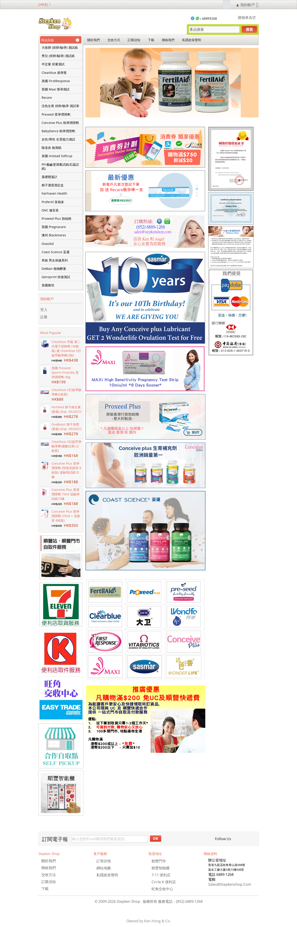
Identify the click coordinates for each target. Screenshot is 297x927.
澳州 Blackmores (54, 235)
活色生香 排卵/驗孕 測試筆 (60, 106)
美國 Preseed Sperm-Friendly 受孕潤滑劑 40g (65, 372)
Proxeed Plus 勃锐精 (56, 219)
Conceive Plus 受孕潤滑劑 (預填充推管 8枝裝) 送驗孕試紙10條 (66, 470)
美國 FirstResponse (56, 81)
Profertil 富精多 (53, 202)
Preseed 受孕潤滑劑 (56, 114)
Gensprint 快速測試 (56, 277)
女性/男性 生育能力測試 (58, 139)
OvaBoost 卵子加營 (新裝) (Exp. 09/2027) (66, 426)
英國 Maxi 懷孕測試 (55, 89)
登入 (43, 309)
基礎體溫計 (49, 177)
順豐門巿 (159, 861)
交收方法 (48, 874)
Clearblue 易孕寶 (54, 73)
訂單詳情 (103, 861)
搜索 (249, 29)
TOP (290, 920)
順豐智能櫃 (161, 867)
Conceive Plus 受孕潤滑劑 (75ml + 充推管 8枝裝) (65, 516)
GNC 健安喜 (50, 210)
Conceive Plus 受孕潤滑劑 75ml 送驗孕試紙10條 (65, 494)
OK (155, 838)
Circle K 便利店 (164, 881)
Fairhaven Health (54, 193)
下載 (151, 40)
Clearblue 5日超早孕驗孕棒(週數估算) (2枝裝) (66, 446)
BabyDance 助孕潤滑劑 (58, 131)
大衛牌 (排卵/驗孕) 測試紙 (60, 48)
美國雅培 (48, 285)
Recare (47, 98)
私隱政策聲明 (191, 40)
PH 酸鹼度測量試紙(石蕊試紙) (60, 167)
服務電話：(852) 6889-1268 (180, 901)
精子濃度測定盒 (53, 185)
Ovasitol (48, 244)
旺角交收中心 (162, 888)
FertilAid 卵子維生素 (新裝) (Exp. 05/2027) (66, 409)
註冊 (43, 316)
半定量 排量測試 (53, 64)
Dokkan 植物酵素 (54, 269)
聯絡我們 (168, 40)
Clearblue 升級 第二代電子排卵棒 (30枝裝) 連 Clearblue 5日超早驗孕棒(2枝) (66, 348)
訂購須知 (134, 40)
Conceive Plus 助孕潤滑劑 (60, 123)
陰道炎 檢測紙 (51, 148)
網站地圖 (103, 867)
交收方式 (113, 40)
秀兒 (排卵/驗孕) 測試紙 (58, 56)
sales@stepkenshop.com (229, 884)
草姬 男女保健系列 (55, 260)
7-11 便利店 (161, 874)
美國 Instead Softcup (57, 156)
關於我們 (93, 40)
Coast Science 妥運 (55, 252)
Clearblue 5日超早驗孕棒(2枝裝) (66, 392)
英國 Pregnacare (54, 227)
